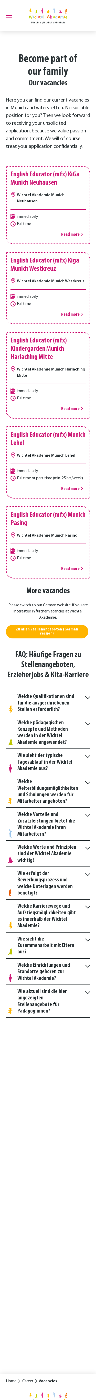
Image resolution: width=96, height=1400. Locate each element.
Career (27, 1381)
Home (11, 1381)
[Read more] (48, 205)
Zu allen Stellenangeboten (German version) (47, 632)
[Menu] (9, 15)
